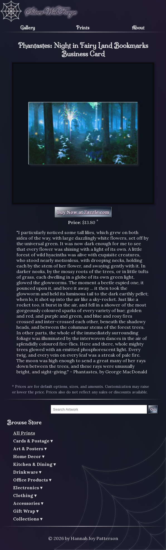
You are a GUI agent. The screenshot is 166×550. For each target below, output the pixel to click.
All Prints (24, 433)
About (138, 27)
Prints (82, 27)
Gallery (27, 27)
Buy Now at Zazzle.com (83, 212)
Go (153, 409)
